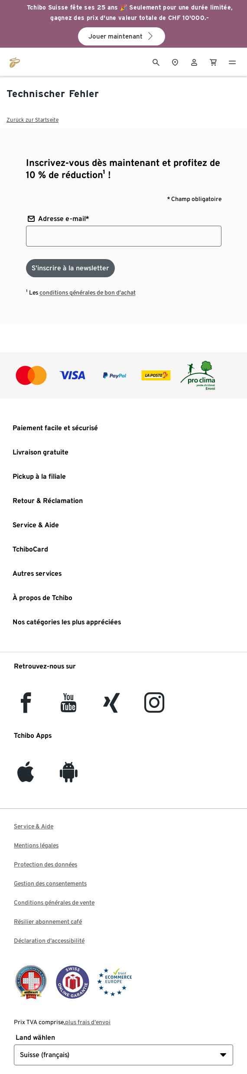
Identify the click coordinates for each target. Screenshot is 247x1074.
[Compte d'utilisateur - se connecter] (194, 61)
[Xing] (112, 707)
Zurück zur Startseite (32, 120)
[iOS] (25, 777)
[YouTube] (69, 707)
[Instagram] (154, 707)
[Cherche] (156, 61)
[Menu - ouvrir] (232, 61)
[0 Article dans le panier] (213, 61)
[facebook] (26, 707)
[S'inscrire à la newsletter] (70, 268)
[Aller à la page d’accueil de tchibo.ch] (14, 61)
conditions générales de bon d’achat (87, 292)
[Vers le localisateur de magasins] (175, 61)
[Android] (69, 777)
